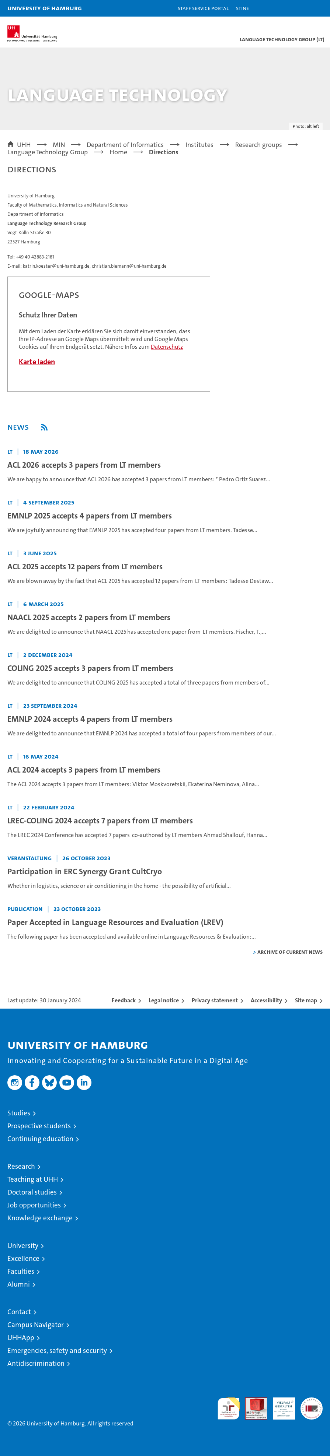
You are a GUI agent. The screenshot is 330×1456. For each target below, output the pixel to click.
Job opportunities (34, 1205)
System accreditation (312, 1405)
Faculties (20, 1271)
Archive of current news (290, 952)
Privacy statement (215, 1000)
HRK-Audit (280, 1405)
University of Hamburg (44, 8)
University (22, 1245)
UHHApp (20, 1337)
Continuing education (40, 1138)
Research (21, 1166)
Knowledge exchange (40, 1218)
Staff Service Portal (203, 8)
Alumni (18, 1284)
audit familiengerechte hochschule (229, 1408)
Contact (19, 1311)
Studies (18, 1113)
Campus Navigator (35, 1324)
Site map (306, 1000)
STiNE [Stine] (242, 8)
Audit (252, 1401)
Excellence (23, 1258)
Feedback (124, 1000)
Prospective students (39, 1125)
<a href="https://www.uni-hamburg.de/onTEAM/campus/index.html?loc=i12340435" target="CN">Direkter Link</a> (108, 334)
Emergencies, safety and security (57, 1350)
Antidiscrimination (36, 1363)
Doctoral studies (32, 1192)
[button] (301, 8)
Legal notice (164, 1000)
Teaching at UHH (32, 1179)
